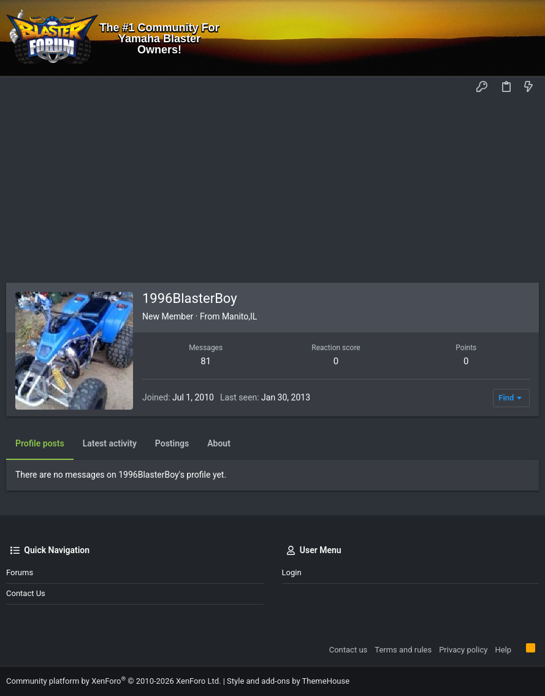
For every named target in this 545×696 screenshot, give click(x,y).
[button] (18, 88)
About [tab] (219, 443)
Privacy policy (463, 649)
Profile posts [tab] (39, 443)
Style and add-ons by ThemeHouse (288, 681)
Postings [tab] (172, 443)
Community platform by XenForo (113, 681)
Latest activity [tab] (110, 443)
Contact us (25, 593)
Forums (19, 572)
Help (503, 649)
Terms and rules (403, 649)
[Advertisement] (272, 191)
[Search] (527, 39)
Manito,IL (239, 316)
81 (205, 361)
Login (292, 572)
